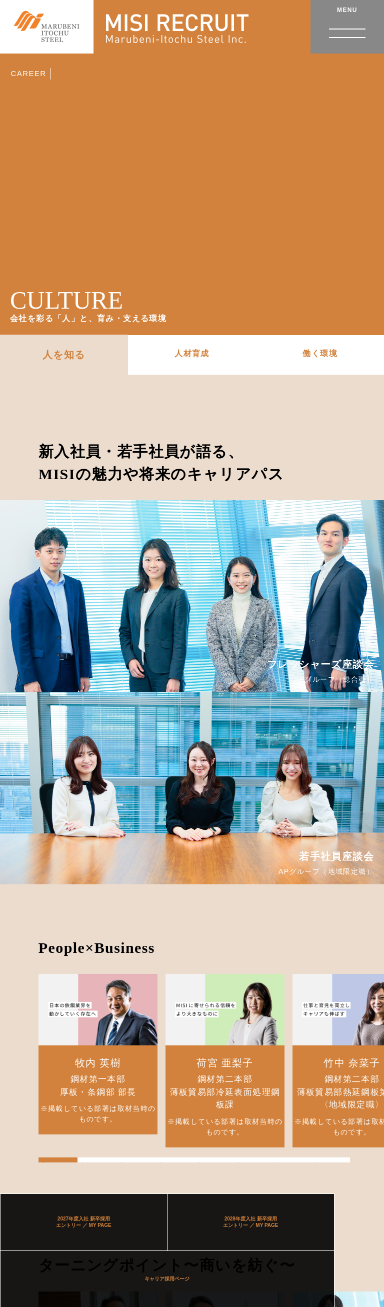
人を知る (64, 354)
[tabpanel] (98, 1054)
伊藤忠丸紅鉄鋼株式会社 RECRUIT (54, 31)
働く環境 (320, 353)
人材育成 (192, 353)
